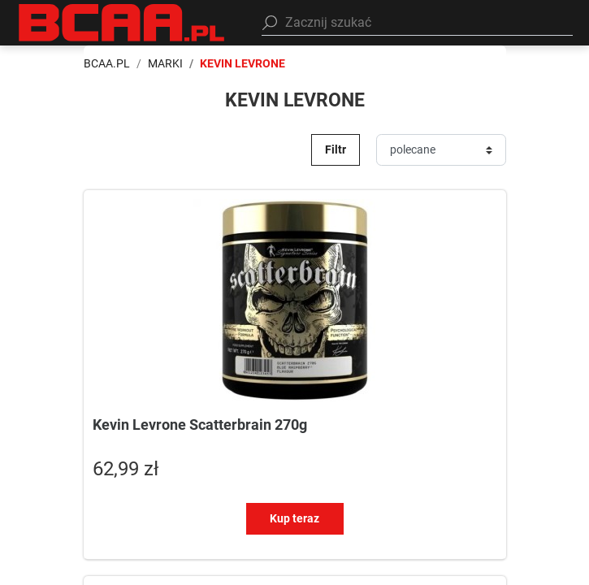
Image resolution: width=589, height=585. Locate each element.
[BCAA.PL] (122, 21)
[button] (417, 23)
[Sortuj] (441, 149)
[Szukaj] (270, 23)
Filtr (335, 149)
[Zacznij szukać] (417, 23)
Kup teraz (294, 518)
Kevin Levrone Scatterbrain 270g (200, 424)
